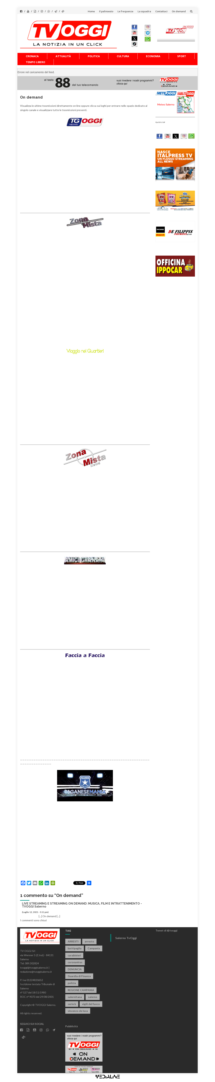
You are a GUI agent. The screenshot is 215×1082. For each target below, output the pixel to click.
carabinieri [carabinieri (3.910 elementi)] (74, 955)
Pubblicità (71, 1026)
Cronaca (32, 56)
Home (91, 11)
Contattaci (161, 11)
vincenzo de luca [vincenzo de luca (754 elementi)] (78, 1010)
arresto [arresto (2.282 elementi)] (89, 941)
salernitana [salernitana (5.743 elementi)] (75, 996)
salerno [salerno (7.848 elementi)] (92, 996)
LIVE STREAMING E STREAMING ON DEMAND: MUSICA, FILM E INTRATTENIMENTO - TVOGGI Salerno (82, 905)
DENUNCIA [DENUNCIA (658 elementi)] (75, 969)
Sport (181, 56)
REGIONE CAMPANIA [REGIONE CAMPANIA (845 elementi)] (81, 990)
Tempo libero (35, 62)
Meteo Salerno (165, 104)
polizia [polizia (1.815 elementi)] (72, 983)
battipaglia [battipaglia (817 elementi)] (74, 948)
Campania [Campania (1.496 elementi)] (94, 948)
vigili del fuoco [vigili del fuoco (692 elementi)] (91, 1004)
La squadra (144, 11)
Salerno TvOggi (126, 938)
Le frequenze (125, 11)
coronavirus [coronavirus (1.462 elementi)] (75, 962)
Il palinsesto (106, 11)
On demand (179, 11)
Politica (94, 56)
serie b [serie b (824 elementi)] (72, 1004)
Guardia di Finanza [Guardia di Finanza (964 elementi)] (79, 976)
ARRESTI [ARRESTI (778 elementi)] (73, 941)
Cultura (123, 56)
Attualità (63, 56)
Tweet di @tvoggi (166, 930)
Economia (153, 56)
